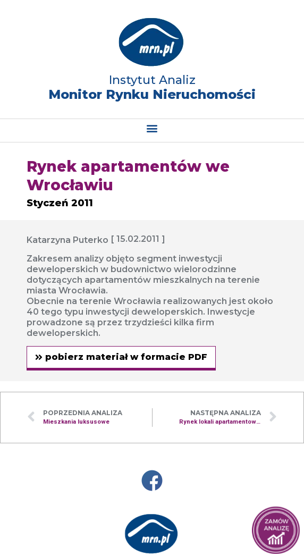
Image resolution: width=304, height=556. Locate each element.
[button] (152, 128)
